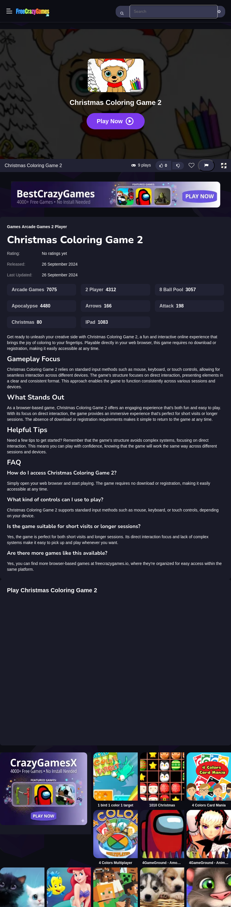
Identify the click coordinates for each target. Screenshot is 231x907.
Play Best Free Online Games (32, 11)
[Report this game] (206, 165)
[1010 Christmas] (162, 780)
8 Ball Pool (178, 289)
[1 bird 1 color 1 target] (115, 780)
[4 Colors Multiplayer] (115, 837)
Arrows (98, 306)
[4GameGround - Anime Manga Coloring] (209, 837)
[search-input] (174, 11)
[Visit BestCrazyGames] (115, 194)
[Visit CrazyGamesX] (45, 788)
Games (14, 226)
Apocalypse (31, 306)
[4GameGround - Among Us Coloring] (162, 837)
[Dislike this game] (178, 165)
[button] (223, 165)
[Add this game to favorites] (191, 165)
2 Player (59, 226)
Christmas (27, 322)
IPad (96, 322)
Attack (172, 306)
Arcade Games (36, 226)
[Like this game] (163, 165)
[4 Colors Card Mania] (209, 780)
